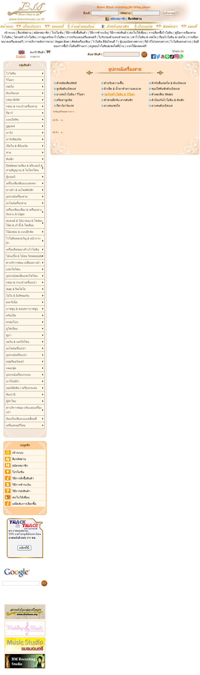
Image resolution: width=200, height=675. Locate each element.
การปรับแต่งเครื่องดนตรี (81, 37)
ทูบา (9, 335)
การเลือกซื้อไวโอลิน (160, 32)
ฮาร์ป (9, 132)
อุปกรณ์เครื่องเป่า (16, 355)
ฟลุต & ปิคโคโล (15, 289)
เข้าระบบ (9, 32)
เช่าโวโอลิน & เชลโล (144, 37)
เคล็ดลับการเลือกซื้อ (24, 503)
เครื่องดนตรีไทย (15, 425)
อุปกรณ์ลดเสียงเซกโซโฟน (22, 276)
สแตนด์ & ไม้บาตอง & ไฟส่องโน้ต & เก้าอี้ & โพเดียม (24, 223)
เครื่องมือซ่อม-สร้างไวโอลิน (22, 249)
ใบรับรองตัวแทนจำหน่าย (113, 37)
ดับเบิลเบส (12, 93)
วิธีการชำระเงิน (98, 32)
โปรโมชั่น (57, 32)
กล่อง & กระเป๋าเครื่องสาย (21, 106)
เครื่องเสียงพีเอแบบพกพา (21, 183)
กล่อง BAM (12, 99)
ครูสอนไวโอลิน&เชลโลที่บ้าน (106, 46)
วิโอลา (10, 80)
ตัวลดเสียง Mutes (162, 94)
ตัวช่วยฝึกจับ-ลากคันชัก (118, 100)
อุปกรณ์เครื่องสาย (17, 196)
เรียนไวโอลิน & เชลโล (172, 37)
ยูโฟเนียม (12, 328)
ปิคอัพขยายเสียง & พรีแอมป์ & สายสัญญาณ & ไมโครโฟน (24, 168)
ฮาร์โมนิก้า (12, 381)
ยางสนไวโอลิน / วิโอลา (70, 94)
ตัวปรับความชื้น (113, 83)
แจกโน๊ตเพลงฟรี (136, 46)
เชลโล (10, 86)
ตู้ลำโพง (11, 401)
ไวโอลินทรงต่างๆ (180, 41)
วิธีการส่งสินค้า (119, 32)
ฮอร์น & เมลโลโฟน (17, 342)
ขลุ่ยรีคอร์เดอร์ (15, 361)
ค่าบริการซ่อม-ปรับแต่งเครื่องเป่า (24, 410)
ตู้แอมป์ (10, 176)
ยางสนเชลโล (111, 105)
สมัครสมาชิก (41, 32)
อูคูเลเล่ (10, 126)
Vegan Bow (62, 41)
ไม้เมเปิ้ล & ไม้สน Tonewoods (24, 256)
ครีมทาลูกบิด (64, 100)
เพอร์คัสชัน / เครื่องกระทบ (21, 388)
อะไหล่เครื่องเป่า (16, 348)
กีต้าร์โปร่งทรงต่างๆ (156, 41)
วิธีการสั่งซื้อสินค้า (76, 32)
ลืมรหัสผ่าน (24, 32)
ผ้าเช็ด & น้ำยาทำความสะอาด (122, 88)
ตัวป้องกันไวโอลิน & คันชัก (167, 100)
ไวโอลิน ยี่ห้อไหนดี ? (104, 41)
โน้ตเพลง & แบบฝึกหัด (19, 232)
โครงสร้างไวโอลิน (25, 37)
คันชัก (9, 159)
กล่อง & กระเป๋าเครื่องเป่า (21, 282)
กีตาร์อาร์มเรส (65, 105)
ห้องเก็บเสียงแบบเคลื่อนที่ (21, 418)
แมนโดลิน (12, 119)
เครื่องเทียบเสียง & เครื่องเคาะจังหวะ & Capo (24, 212)
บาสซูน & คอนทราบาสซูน (22, 309)
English (20, 56)
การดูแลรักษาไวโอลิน (51, 37)
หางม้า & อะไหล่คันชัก (19, 190)
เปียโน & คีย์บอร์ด (17, 146)
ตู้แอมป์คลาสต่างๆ (131, 41)
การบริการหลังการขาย (39, 41)
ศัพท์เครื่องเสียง (81, 41)
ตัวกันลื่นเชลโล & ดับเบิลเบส (168, 83)
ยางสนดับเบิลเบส (161, 105)
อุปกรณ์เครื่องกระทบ (18, 374)
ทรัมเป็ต (11, 315)
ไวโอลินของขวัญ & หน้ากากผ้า (23, 241)
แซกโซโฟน (13, 269)
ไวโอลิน (11, 73)
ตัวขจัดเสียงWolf (66, 83)
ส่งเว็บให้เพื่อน (137, 32)
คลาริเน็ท (11, 302)
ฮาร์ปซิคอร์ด (13, 139)
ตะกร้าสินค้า (40, 52)
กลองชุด (11, 368)
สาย (8, 152)
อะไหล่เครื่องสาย (16, 203)
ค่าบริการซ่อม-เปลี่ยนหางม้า (23, 262)
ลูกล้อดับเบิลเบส (66, 88)
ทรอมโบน (12, 322)
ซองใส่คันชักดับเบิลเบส (165, 88)
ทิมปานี (10, 394)
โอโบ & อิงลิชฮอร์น (17, 295)
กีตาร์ (9, 113)
